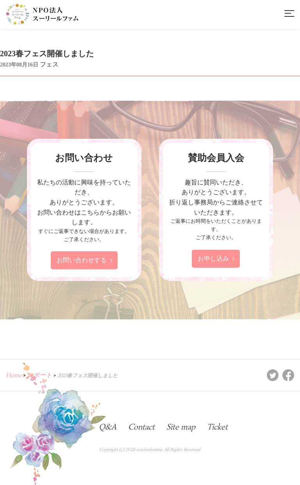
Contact (141, 427)
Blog (79, 427)
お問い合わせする (82, 260)
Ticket (217, 427)
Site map (180, 427)
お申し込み (213, 258)
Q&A (107, 427)
